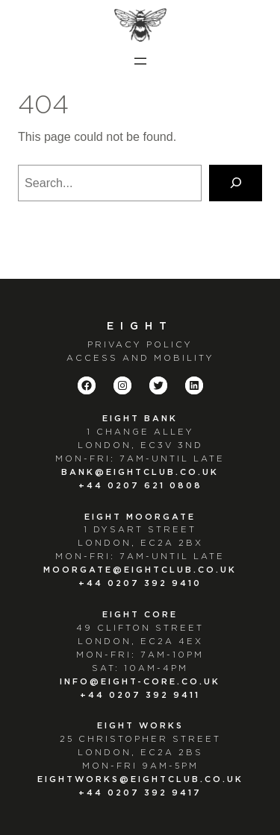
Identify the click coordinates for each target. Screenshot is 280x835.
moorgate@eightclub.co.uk (140, 570)
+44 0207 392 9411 (140, 695)
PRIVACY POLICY (140, 345)
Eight (140, 326)
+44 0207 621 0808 (140, 486)
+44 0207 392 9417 (140, 793)
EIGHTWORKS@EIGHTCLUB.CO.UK (140, 779)
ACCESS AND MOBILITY (140, 358)
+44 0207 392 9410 (140, 583)
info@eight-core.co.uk (140, 682)
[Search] (235, 183)
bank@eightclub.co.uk (140, 472)
